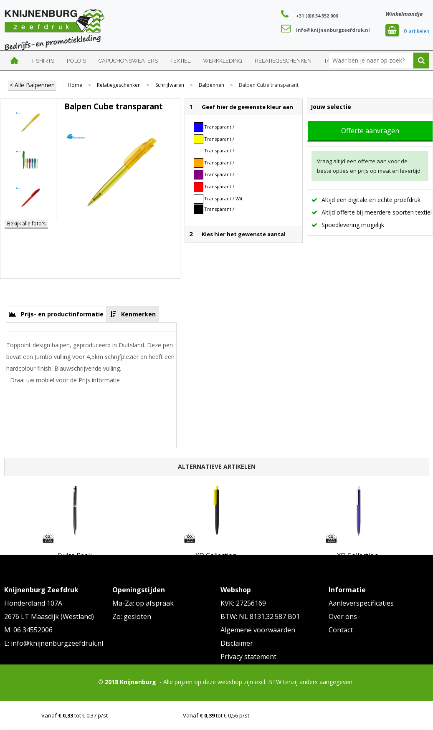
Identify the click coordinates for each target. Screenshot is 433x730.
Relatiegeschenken (283, 61)
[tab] (56, 314)
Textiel (180, 61)
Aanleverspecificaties (361, 603)
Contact (341, 629)
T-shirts (42, 61)
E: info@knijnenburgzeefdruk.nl (53, 643)
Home (14, 61)
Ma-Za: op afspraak (143, 603)
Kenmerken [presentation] (138, 314)
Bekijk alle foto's (26, 223)
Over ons (343, 616)
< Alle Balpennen (32, 85)
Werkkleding (222, 61)
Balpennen (211, 85)
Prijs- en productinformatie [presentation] (62, 314)
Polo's (76, 61)
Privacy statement (248, 656)
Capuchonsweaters (128, 61)
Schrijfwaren (169, 85)
